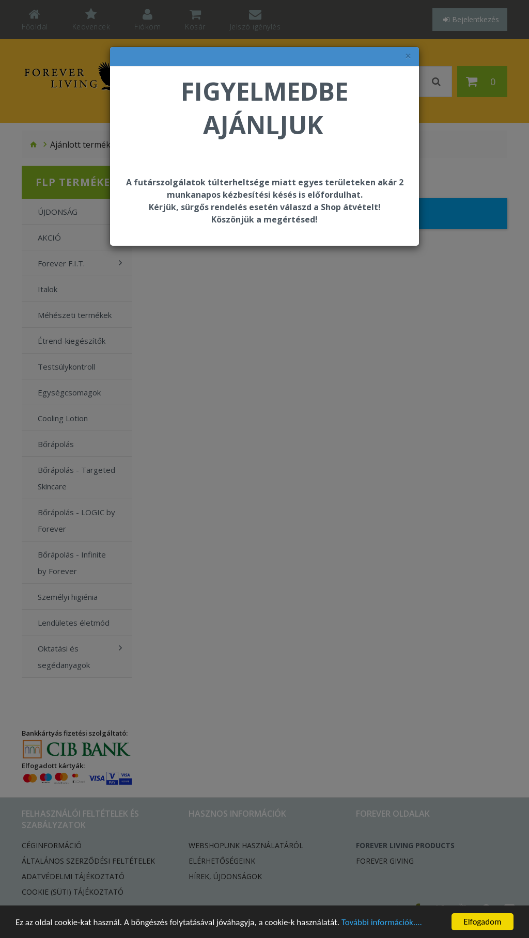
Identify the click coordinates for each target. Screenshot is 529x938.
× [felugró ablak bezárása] (408, 56)
